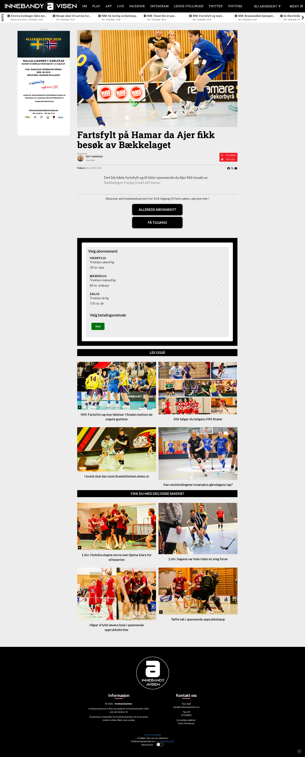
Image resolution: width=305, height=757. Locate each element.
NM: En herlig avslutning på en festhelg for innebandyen (119, 15)
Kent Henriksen (186, 723)
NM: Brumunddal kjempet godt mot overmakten (255, 15)
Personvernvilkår (152, 734)
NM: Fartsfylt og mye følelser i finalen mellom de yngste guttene (209, 15)
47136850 (230, 155)
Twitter (216, 6)
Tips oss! (230, 159)
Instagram (159, 6)
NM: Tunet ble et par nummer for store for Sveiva (161, 15)
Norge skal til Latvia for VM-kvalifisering (72, 15)
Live (120, 6)
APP (108, 6)
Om (84, 6)
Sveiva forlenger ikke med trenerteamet (28, 15)
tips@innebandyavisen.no (186, 707)
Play (96, 6)
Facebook (137, 6)
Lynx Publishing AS (164, 741)
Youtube (235, 6)
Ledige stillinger (188, 6)
